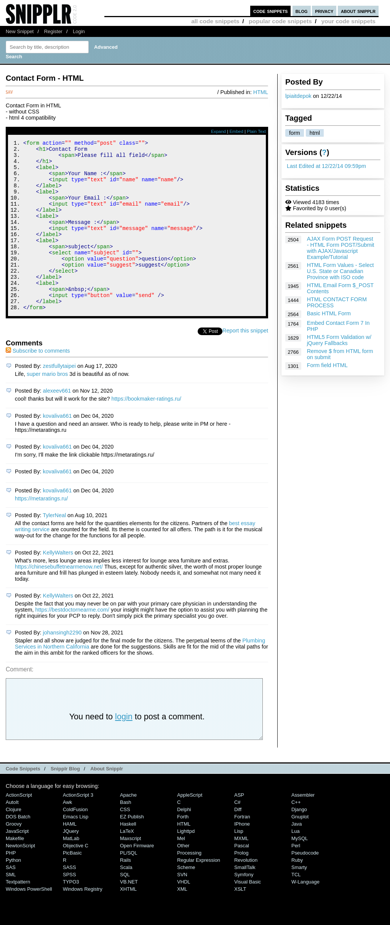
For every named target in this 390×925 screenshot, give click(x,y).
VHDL (183, 914)
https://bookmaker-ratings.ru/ (146, 431)
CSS (125, 841)
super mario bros (47, 406)
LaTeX (127, 863)
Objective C (75, 877)
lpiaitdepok (298, 96)
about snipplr (358, 11)
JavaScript (17, 863)
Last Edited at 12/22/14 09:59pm (326, 166)
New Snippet (20, 31)
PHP (11, 885)
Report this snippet (245, 362)
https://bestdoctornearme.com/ (72, 642)
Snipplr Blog (65, 801)
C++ (295, 834)
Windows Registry (82, 921)
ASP (239, 827)
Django (299, 841)
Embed (236, 131)
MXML (241, 870)
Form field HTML (327, 365)
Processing (189, 885)
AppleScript (189, 827)
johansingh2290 (62, 664)
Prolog (241, 885)
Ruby (297, 892)
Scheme (186, 899)
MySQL (299, 870)
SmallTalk (244, 899)
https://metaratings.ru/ (41, 530)
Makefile (15, 870)
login (124, 748)
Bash (125, 834)
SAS (11, 899)
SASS (69, 899)
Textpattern (18, 914)
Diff (237, 841)
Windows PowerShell (29, 921)
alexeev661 (57, 423)
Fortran (242, 849)
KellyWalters (58, 585)
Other (183, 877)
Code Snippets (23, 801)
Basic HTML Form (329, 313)
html (315, 133)
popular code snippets (280, 21)
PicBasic (72, 885)
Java (296, 856)
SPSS (69, 906)
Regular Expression (198, 892)
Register (53, 31)
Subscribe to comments (38, 383)
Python (13, 892)
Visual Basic (247, 914)
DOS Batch (18, 849)
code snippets (270, 11)
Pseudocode (305, 885)
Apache (128, 827)
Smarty (299, 899)
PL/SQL (128, 885)
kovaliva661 (57, 448)
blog (302, 11)
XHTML (128, 921)
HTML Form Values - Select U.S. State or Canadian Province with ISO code (340, 271)
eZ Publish (132, 849)
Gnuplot (299, 849)
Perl (295, 877)
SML (11, 906)
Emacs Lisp (75, 849)
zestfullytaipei (59, 398)
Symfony (243, 906)
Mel (181, 870)
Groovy (14, 856)
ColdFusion (75, 841)
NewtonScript (20, 877)
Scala (126, 899)
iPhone (242, 856)
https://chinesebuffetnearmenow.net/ (59, 599)
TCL (295, 906)
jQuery (71, 863)
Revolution (245, 892)
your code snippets (348, 21)
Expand (218, 131)
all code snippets (215, 21)
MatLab (71, 870)
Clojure (13, 841)
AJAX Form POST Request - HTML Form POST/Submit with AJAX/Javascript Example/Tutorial (340, 248)
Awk (67, 834)
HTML (260, 92)
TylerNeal (54, 547)
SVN (182, 906)
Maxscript (130, 870)
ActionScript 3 (78, 827)
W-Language (305, 914)
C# (237, 834)
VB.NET (129, 914)
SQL (125, 906)
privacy (324, 11)
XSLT (240, 921)
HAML (70, 856)
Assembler (303, 827)
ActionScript (19, 827)
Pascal (241, 877)
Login (79, 31)
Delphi (184, 841)
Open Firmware (137, 877)
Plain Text (256, 131)
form (294, 133)
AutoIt (12, 834)
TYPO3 (71, 914)
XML (182, 921)
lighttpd (186, 863)
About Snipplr (106, 801)
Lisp (238, 863)
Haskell (128, 856)
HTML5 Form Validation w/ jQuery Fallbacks (339, 340)
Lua (295, 863)
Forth (183, 849)
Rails (125, 892)
